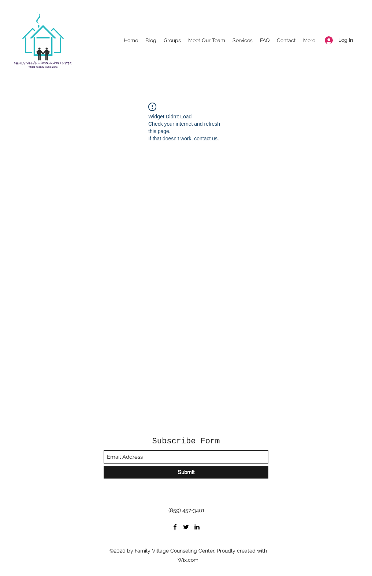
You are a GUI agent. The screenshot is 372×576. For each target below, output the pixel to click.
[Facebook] (175, 527)
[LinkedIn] (197, 527)
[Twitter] (186, 527)
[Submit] (186, 472)
